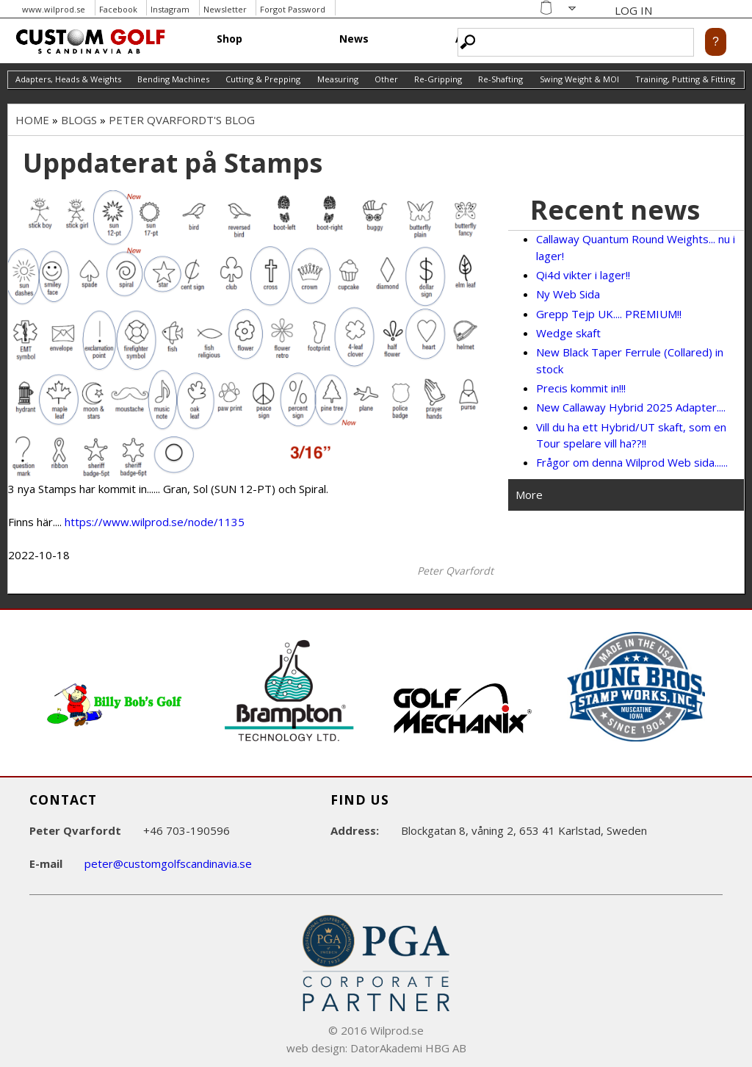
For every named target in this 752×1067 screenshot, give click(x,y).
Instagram (170, 9)
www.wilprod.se (53, 9)
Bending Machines (173, 79)
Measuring (337, 79)
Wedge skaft (568, 333)
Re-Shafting (500, 79)
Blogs (79, 119)
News (354, 39)
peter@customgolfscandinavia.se (168, 863)
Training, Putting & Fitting (685, 79)
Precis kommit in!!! (581, 388)
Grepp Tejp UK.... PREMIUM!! (609, 313)
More (529, 494)
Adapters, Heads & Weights (68, 79)
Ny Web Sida (568, 294)
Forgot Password (292, 9)
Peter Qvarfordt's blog (182, 119)
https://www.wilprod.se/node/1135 (155, 521)
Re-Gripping (438, 79)
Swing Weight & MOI (579, 79)
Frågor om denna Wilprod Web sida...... (632, 462)
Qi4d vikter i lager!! (583, 274)
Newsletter (225, 9)
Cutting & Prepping (262, 79)
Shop (229, 39)
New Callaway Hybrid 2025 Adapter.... (631, 407)
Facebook (118, 9)
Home (32, 119)
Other (386, 79)
